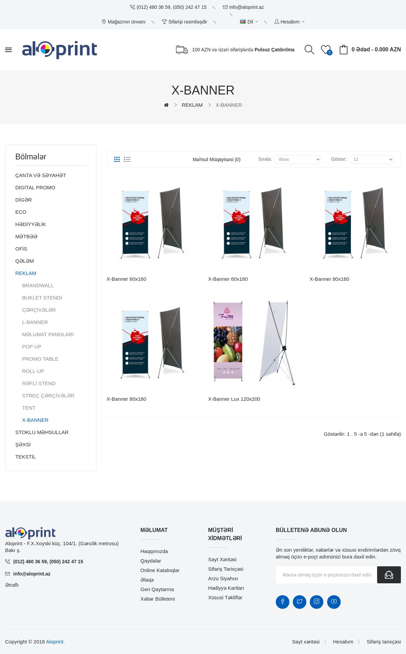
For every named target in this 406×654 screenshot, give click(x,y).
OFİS (21, 249)
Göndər (389, 574)
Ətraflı (12, 585)
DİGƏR (23, 200)
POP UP (31, 346)
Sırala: (265, 159)
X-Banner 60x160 (127, 279)
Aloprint (54, 641)
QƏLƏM (24, 261)
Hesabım (343, 641)
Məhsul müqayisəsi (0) (216, 159)
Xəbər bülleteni (157, 599)
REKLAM (192, 105)
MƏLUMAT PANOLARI (48, 334)
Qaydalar (150, 561)
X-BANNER (229, 105)
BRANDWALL (38, 285)
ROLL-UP (33, 371)
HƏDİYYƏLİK (30, 224)
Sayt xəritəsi (222, 559)
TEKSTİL (25, 457)
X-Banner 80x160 (329, 279)
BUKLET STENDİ (42, 297)
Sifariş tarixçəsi (225, 569)
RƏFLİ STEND (39, 383)
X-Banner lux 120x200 (234, 399)
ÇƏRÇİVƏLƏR (39, 310)
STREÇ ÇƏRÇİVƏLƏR (48, 395)
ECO (21, 212)
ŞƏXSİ (23, 444)
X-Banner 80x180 (127, 399)
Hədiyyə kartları (226, 588)
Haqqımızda (154, 551)
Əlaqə (147, 580)
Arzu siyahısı (223, 578)
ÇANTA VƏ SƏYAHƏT (40, 175)
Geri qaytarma (157, 589)
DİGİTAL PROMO (35, 187)
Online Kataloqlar (160, 570)
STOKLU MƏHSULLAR (42, 432)
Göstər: (339, 159)
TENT (28, 408)
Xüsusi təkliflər (225, 597)
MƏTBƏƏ (26, 236)
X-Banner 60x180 (228, 279)
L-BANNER (35, 322)
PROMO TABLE (40, 359)
